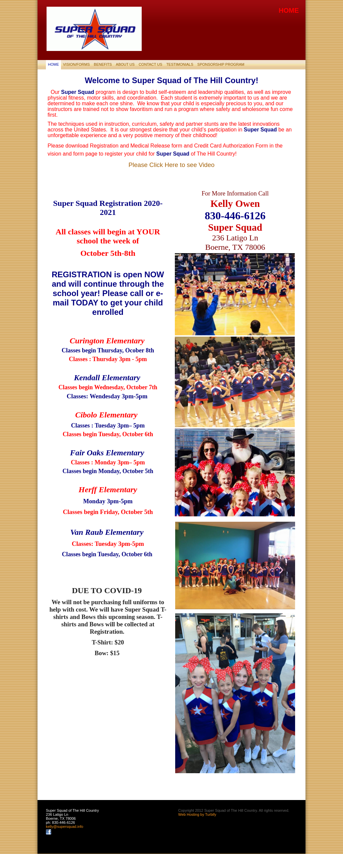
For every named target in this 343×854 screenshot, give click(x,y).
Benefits (103, 64)
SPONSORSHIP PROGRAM (220, 64)
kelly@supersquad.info (64, 826)
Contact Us (150, 64)
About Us (125, 64)
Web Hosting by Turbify (197, 814)
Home (53, 64)
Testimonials (179, 64)
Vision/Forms (76, 64)
